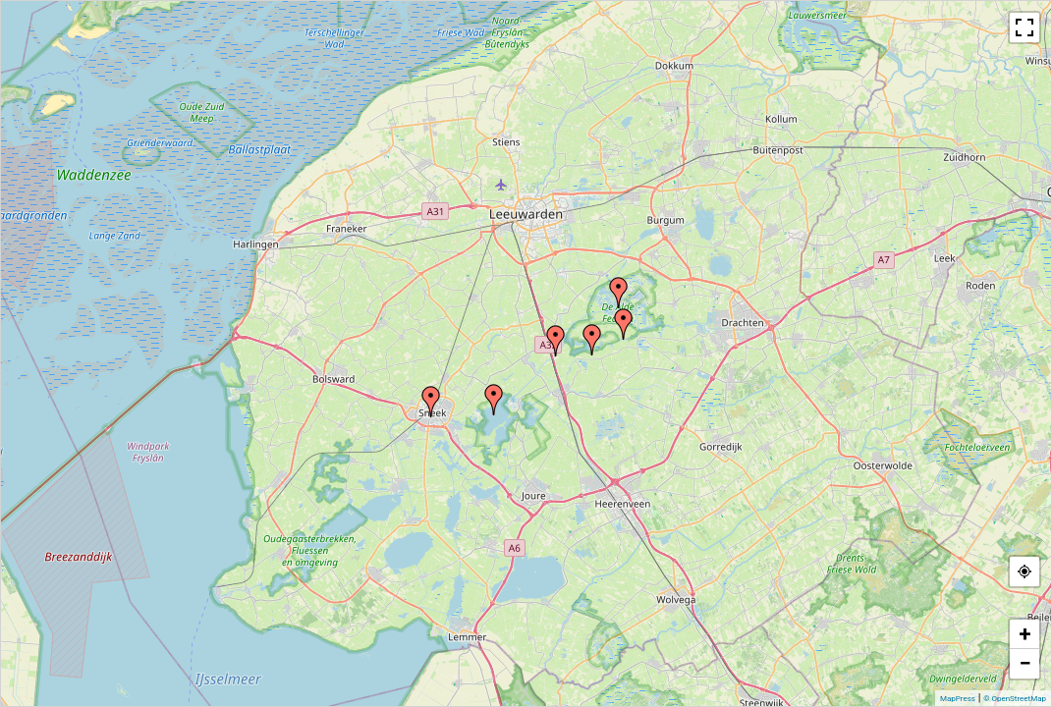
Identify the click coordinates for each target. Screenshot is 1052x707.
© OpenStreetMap (1014, 698)
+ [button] (1025, 634)
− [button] (1024, 663)
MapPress (957, 698)
